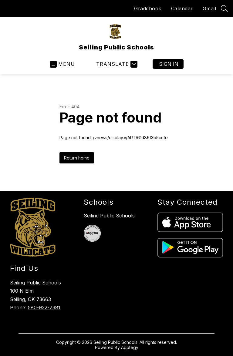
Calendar (182, 8)
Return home (76, 157)
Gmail (209, 8)
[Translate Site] (116, 64)
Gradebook (147, 8)
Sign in (168, 64)
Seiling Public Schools (109, 216)
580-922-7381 (44, 307)
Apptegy (129, 347)
